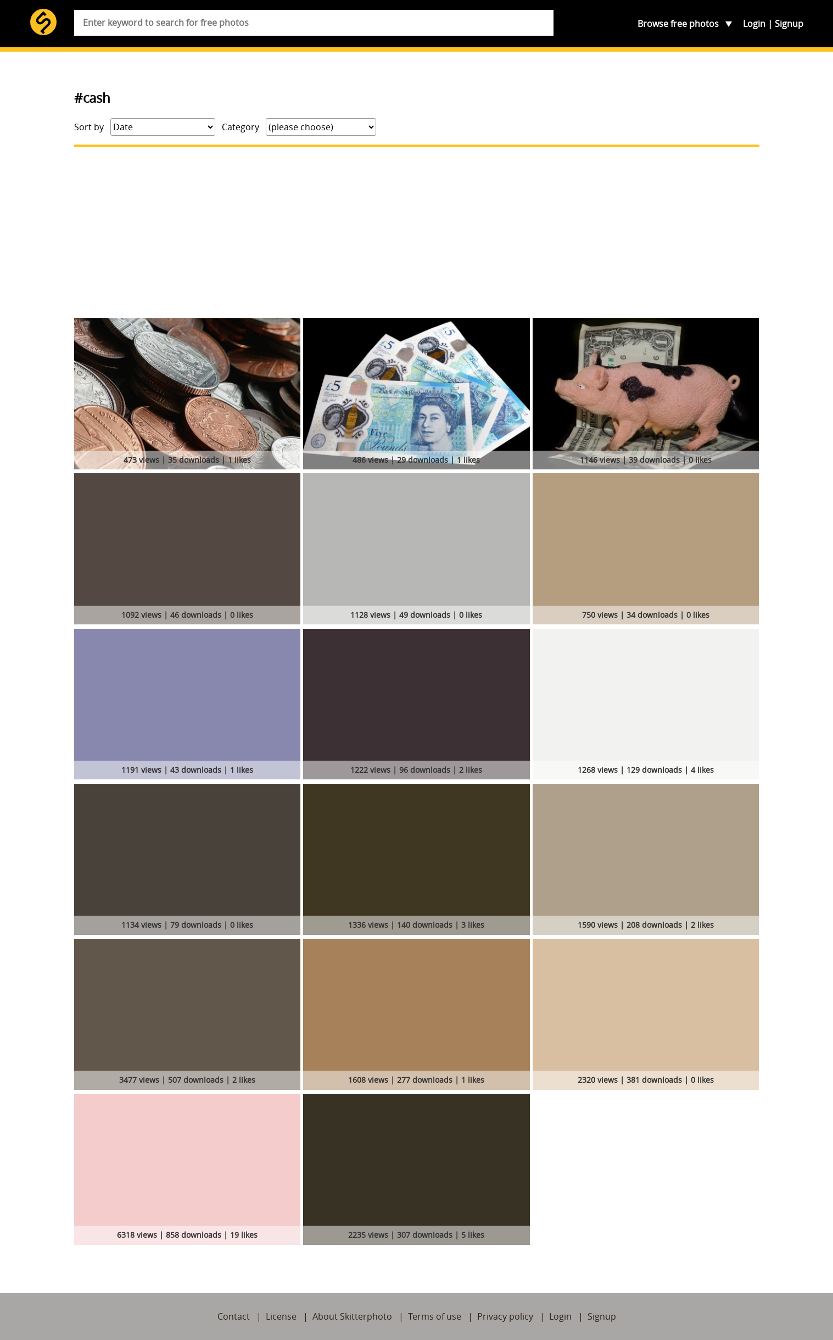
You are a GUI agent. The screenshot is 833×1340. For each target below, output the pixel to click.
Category (240, 127)
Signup (789, 24)
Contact (233, 1316)
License (281, 1316)
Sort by (89, 127)
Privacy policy (505, 1316)
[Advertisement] (416, 232)
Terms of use (434, 1316)
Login (754, 24)
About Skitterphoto (352, 1316)
